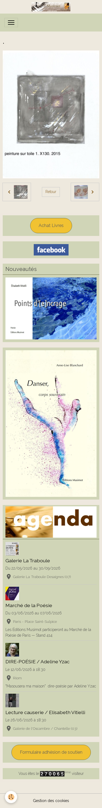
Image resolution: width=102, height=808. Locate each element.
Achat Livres (51, 225)
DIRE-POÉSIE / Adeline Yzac (37, 661)
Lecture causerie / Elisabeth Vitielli (45, 712)
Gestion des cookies (51, 800)
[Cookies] (11, 797)
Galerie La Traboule (27, 560)
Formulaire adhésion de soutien (51, 752)
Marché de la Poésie (28, 605)
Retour (50, 192)
